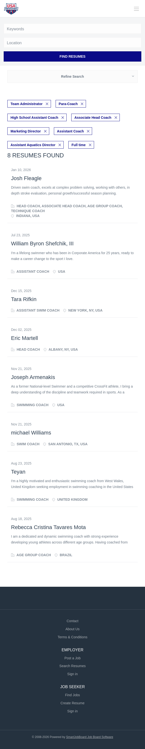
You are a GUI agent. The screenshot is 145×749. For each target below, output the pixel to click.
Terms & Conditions (72, 637)
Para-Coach (68, 104)
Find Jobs (72, 695)
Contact (72, 621)
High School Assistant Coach (34, 117)
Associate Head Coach (92, 117)
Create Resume (72, 703)
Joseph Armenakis (33, 377)
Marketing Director (26, 131)
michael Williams (31, 433)
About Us (72, 629)
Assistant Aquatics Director (33, 145)
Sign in (72, 674)
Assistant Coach (70, 131)
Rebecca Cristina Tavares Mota (48, 527)
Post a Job (72, 658)
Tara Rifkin (23, 299)
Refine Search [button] (72, 76)
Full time (79, 145)
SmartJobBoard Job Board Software (89, 737)
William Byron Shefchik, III (42, 243)
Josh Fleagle (26, 178)
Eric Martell (24, 338)
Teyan (18, 472)
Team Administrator (27, 104)
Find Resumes (72, 56)
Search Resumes (72, 666)
